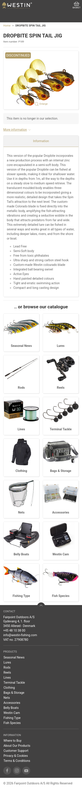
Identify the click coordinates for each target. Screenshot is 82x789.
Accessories (60, 512)
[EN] (17, 5)
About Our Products (16, 745)
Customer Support (15, 750)
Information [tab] (41, 141)
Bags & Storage (60, 471)
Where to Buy (12, 740)
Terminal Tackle (61, 429)
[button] (41, 80)
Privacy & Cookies (15, 755)
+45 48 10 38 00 (14, 630)
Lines (21, 429)
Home (6, 25)
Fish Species (61, 596)
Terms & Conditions (16, 761)
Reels (61, 387)
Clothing (21, 471)
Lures (61, 346)
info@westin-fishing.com (20, 635)
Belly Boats (21, 554)
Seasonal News (21, 346)
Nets (21, 512)
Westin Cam (60, 554)
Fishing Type (21, 596)
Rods (21, 387)
